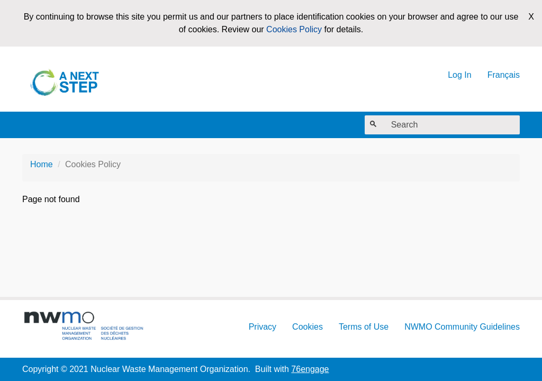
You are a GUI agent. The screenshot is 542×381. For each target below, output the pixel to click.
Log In (459, 74)
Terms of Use (364, 326)
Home (41, 164)
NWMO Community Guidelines (462, 326)
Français (503, 74)
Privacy (262, 326)
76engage (310, 369)
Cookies (307, 326)
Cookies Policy (294, 29)
